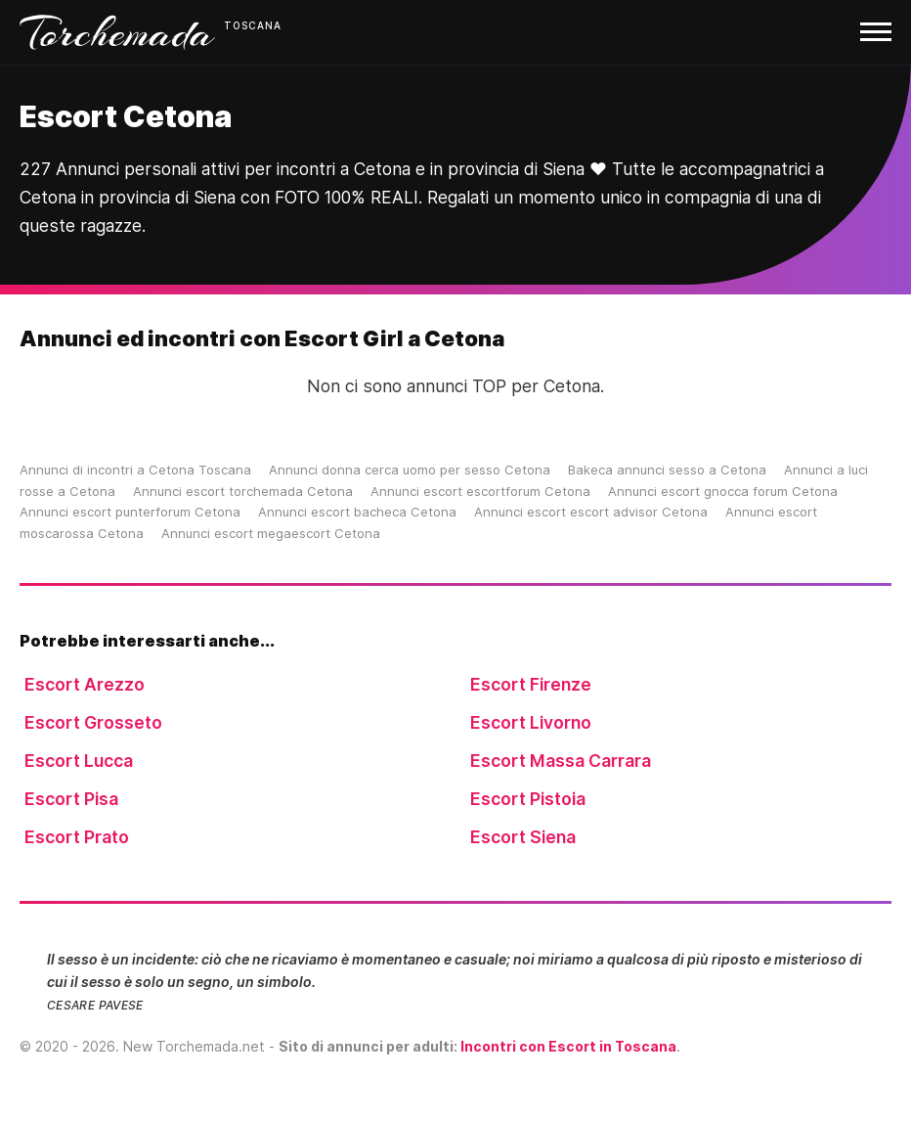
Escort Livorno (530, 722)
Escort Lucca (78, 760)
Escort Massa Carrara (560, 760)
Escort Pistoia (528, 798)
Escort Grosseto (93, 722)
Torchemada (117, 32)
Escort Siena (523, 837)
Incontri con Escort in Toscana (568, 1046)
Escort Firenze (530, 684)
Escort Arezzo (84, 684)
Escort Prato (76, 837)
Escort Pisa (71, 798)
